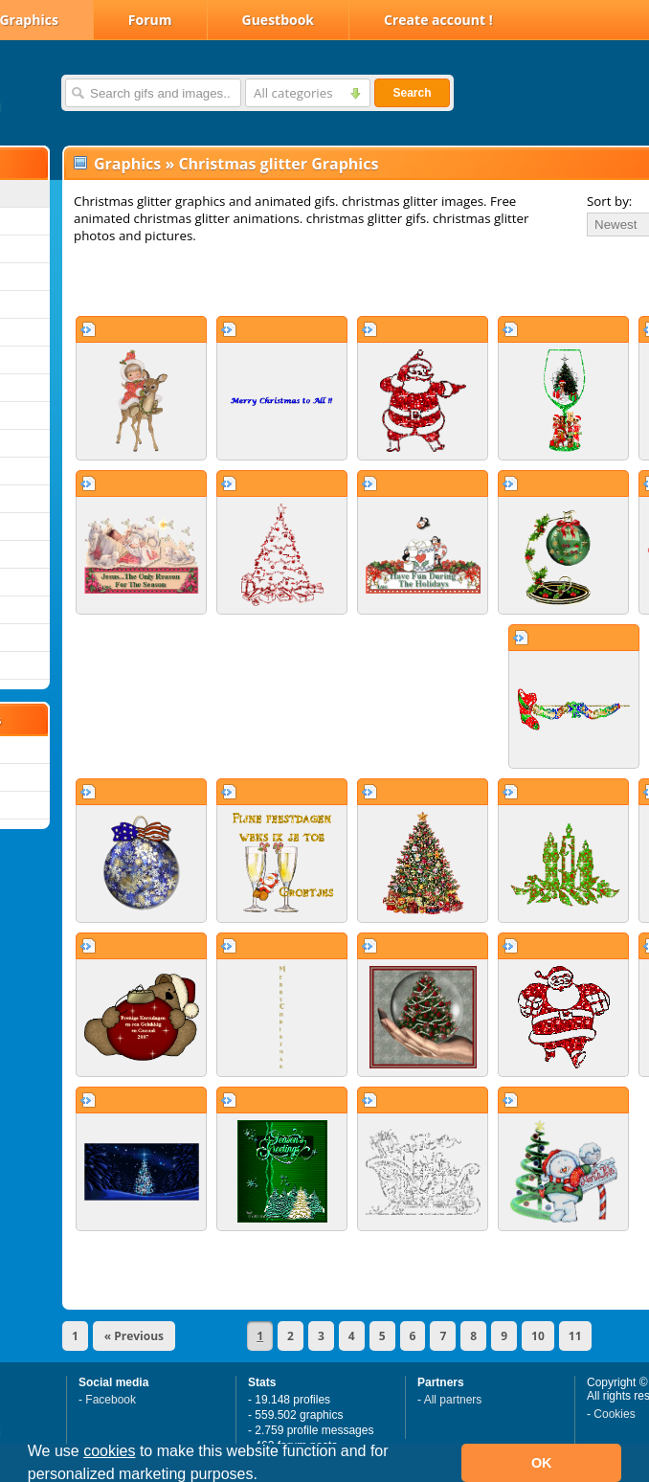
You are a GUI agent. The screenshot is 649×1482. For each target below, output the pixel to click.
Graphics (127, 163)
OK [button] (541, 1463)
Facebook (110, 1399)
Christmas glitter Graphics (278, 163)
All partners (453, 1399)
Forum (150, 20)
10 (538, 1336)
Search (411, 93)
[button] (264, 1476)
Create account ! (438, 20)
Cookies (614, 1414)
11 (575, 1336)
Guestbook (278, 20)
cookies (109, 1451)
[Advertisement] (289, 279)
